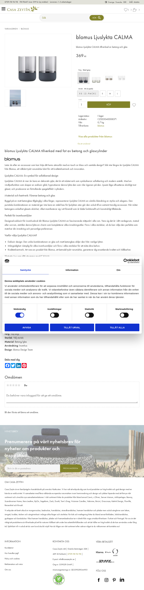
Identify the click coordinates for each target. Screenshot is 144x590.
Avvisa (26, 327)
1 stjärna (7, 385)
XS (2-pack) (87, 93)
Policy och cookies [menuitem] (12, 558)
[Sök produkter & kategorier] (64, 17)
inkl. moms (134, 2)
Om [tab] (118, 270)
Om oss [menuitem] (8, 569)
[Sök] (96, 17)
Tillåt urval (72, 327)
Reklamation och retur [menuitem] (14, 564)
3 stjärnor (13, 385)
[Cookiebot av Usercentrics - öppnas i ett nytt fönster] (125, 261)
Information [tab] (72, 270)
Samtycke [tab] (25, 270)
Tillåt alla (117, 327)
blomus (101, 125)
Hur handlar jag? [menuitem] (12, 553)
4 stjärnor (16, 385)
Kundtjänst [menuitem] (9, 547)
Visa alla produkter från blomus (95, 136)
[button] (4, 9)
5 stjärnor (18, 385)
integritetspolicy (44, 475)
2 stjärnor (10, 385)
